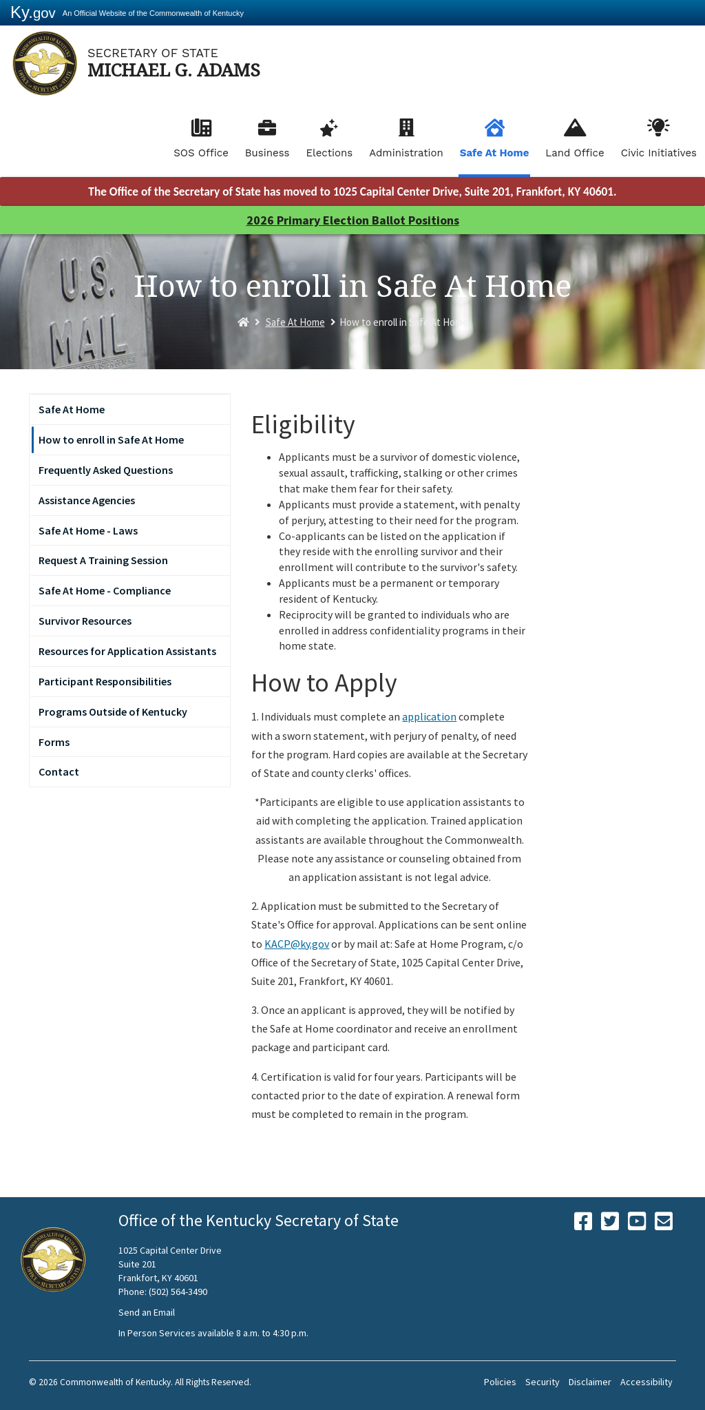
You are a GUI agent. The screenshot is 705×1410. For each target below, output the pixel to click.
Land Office (574, 153)
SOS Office (201, 153)
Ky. (33, 12)
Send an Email (146, 1312)
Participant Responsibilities (105, 681)
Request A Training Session (103, 560)
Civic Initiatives (659, 153)
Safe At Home (494, 153)
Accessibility (646, 1382)
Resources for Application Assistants (127, 651)
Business (267, 153)
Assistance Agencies (87, 500)
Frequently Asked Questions (106, 470)
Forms (54, 742)
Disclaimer (590, 1382)
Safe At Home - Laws (88, 530)
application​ (429, 716)
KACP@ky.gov (296, 944)
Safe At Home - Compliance (105, 590)
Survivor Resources (85, 621)
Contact (59, 771)
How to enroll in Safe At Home (111, 439)
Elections (329, 153)
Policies (500, 1382)
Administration (406, 153)
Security (542, 1382)
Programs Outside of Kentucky (113, 711)
